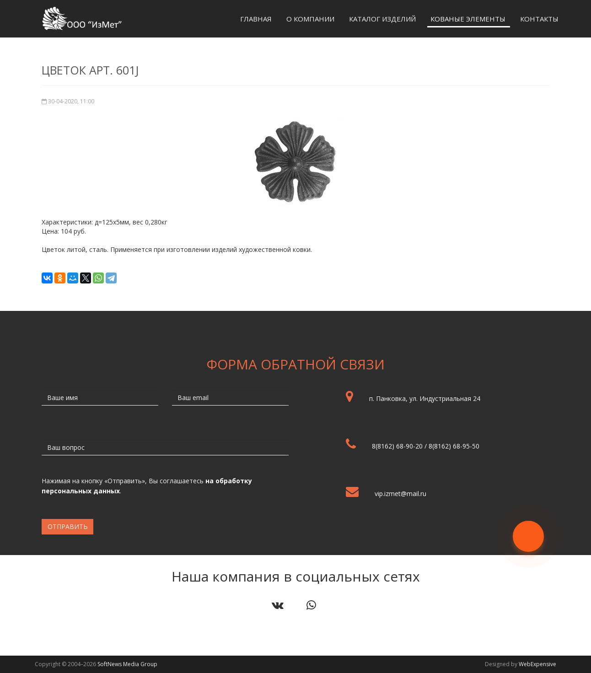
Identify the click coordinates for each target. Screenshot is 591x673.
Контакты (539, 18)
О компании (310, 18)
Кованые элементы (467, 18)
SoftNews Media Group (127, 664)
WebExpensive (537, 664)
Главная (256, 18)
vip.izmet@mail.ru (400, 493)
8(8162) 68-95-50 (454, 446)
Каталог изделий (382, 18)
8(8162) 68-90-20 (397, 446)
